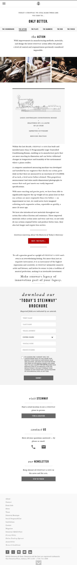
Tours (8, 512)
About (8, 499)
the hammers (48, 29)
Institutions (10, 522)
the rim (60, 29)
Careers (8, 525)
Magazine (9, 528)
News (8, 509)
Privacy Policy (11, 535)
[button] (4, 3)
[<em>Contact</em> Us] (43, 448)
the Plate (34, 29)
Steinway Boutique (12, 515)
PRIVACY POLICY (42, 363)
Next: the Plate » (39, 241)
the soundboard (8, 29)
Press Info (9, 505)
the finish (71, 29)
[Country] (38, 337)
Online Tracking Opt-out (15, 538)
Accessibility (10, 542)
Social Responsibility (13, 519)
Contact (8, 502)
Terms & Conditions (13, 545)
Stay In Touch (38, 479)
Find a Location (38, 416)
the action (23, 29)
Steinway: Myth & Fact (14, 532)
